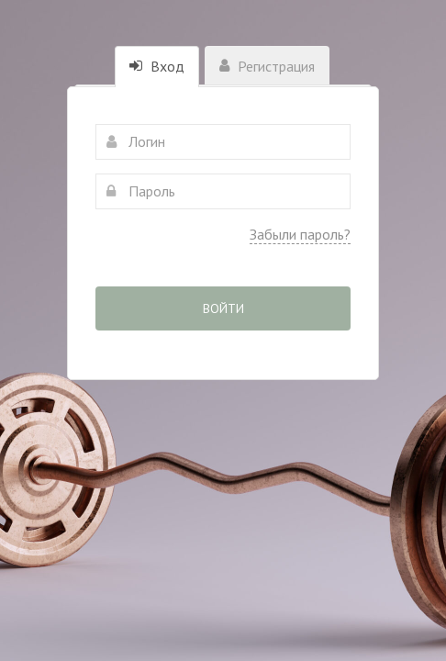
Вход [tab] (156, 66)
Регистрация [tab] (267, 66)
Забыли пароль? (300, 234)
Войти (223, 308)
